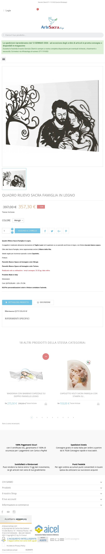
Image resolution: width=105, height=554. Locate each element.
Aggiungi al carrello (27, 231)
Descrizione (44, 302)
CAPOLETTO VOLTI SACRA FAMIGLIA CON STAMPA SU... (78, 394)
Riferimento (9, 311)
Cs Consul (23, 535)
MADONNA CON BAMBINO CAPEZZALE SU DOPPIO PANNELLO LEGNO (26, 394)
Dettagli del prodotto (18, 302)
